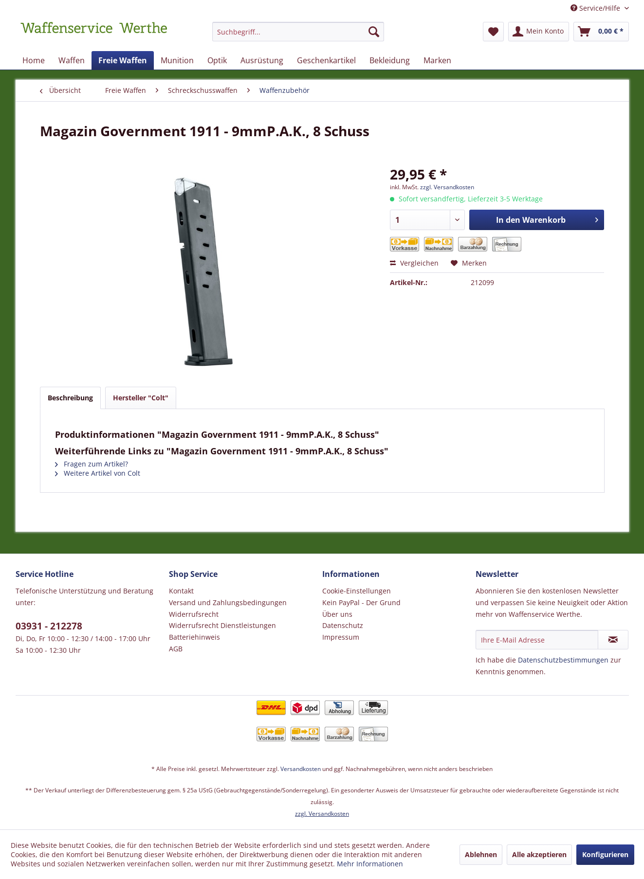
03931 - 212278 (49, 626)
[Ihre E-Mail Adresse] (537, 639)
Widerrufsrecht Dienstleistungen (222, 625)
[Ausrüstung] (262, 60)
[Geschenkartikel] (326, 60)
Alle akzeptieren (539, 854)
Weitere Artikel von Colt (97, 473)
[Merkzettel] (493, 31)
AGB (176, 648)
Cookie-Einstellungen (356, 590)
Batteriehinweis (194, 637)
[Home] (34, 60)
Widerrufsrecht (194, 614)
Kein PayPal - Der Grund (361, 602)
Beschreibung (70, 397)
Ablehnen (481, 854)
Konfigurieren (605, 854)
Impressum (340, 637)
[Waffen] (72, 60)
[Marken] (437, 60)
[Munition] (177, 60)
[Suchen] (374, 31)
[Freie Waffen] (123, 60)
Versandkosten (300, 769)
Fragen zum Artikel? (91, 463)
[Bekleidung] (390, 60)
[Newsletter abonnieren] (613, 639)
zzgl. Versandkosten (447, 187)
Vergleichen (414, 263)
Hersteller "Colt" (140, 397)
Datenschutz (342, 625)
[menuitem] (298, 36)
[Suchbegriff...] (298, 31)
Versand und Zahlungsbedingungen (228, 602)
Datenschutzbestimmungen (563, 659)
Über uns (337, 614)
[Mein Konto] (538, 31)
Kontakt (181, 590)
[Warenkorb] (601, 31)
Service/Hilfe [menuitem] (596, 8)
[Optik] (217, 60)
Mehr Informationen (370, 863)
